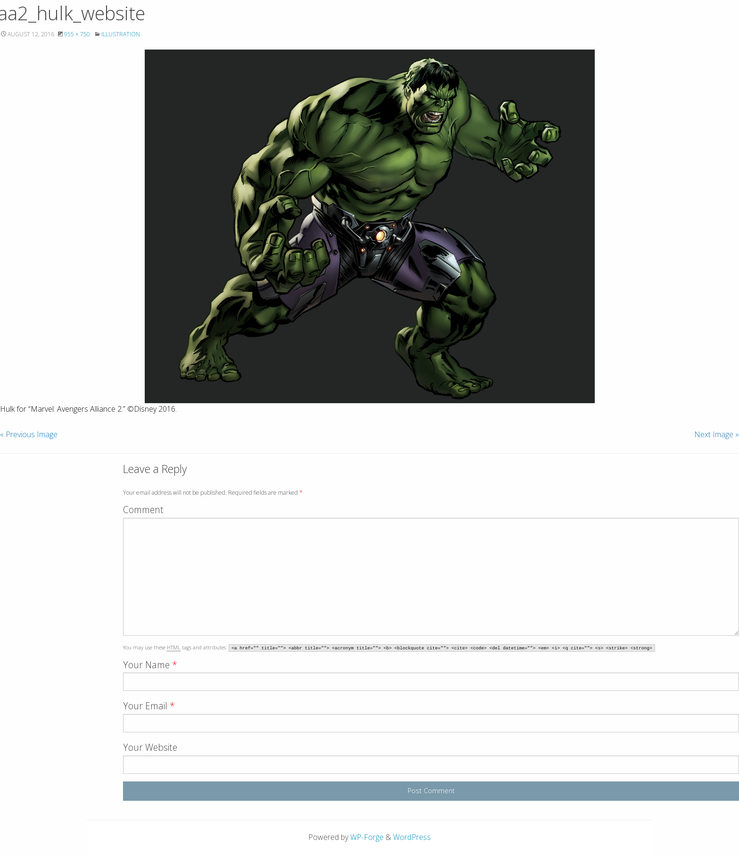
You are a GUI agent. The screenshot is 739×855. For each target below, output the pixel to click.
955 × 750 (77, 34)
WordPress (412, 837)
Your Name (150, 664)
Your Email (149, 705)
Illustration (120, 34)
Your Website (150, 747)
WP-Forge (367, 837)
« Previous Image (28, 434)
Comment (143, 509)
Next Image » (716, 434)
